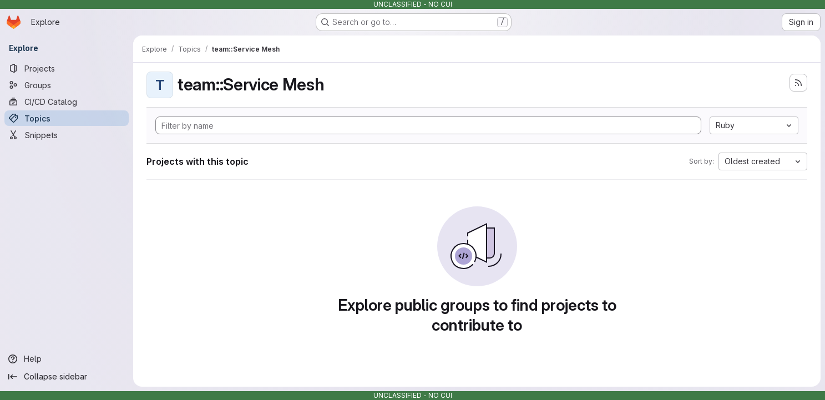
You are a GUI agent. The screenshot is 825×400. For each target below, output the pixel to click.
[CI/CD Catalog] (66, 101)
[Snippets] (66, 135)
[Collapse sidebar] (66, 376)
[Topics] (66, 118)
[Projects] (66, 68)
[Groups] (66, 85)
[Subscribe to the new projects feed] (798, 83)
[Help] (66, 359)
